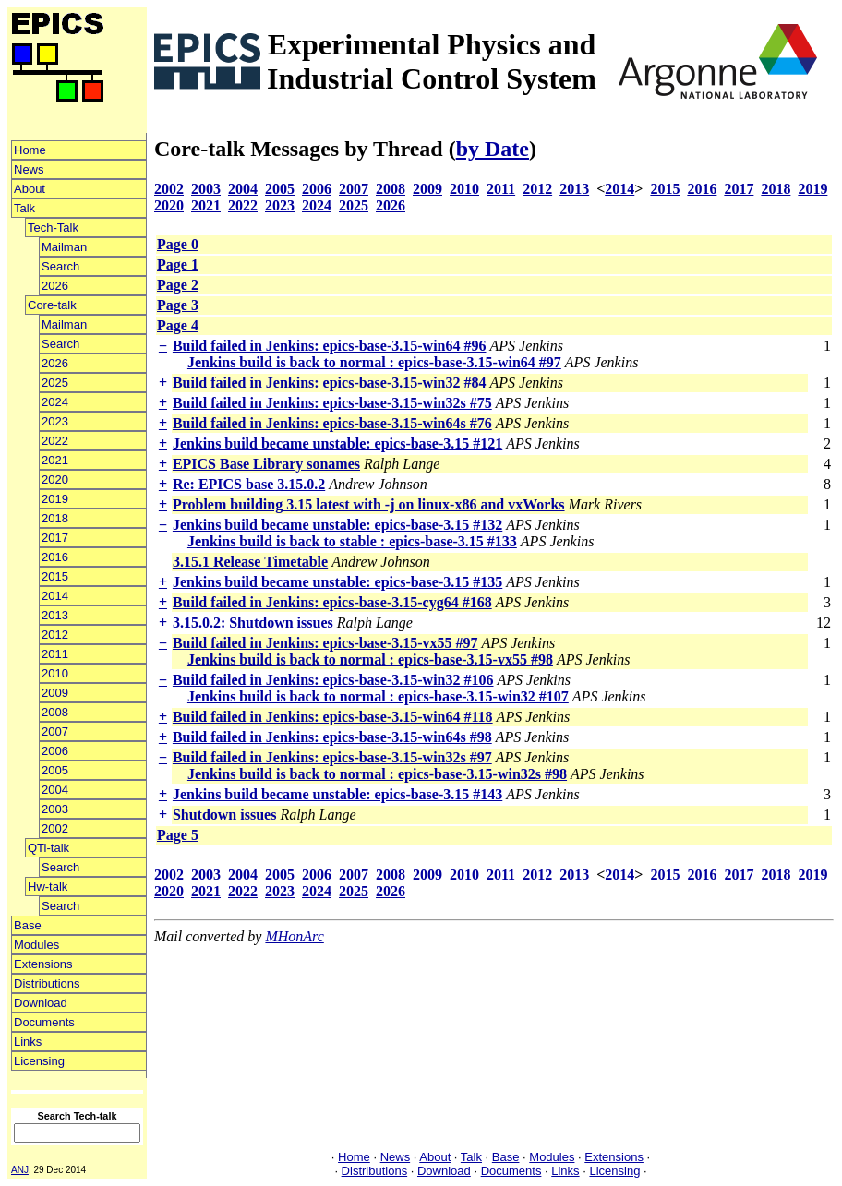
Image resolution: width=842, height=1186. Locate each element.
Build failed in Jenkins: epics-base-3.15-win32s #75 (332, 403)
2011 (55, 654)
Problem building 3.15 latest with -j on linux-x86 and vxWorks (369, 504)
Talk (24, 208)
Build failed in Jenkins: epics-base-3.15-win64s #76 (332, 423)
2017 (55, 538)
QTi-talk (48, 848)
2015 (55, 576)
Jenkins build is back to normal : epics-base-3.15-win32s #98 (377, 774)
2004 (55, 790)
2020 (55, 479)
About (29, 189)
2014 (55, 596)
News (29, 169)
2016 (55, 557)
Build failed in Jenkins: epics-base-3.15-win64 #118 (333, 717)
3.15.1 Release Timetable (250, 561)
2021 (55, 460)
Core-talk (52, 305)
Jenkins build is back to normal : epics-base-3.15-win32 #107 (378, 696)
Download (40, 1003)
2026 (55, 286)
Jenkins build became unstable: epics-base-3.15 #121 (337, 443)
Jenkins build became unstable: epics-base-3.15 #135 (337, 582)
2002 (55, 828)
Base (28, 925)
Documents (44, 1022)
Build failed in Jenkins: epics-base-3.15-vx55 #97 (325, 643)
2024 (55, 402)
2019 (55, 499)
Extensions (43, 964)
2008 (55, 712)
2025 (55, 382)
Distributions (47, 983)
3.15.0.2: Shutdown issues (253, 622)
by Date (492, 149)
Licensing (39, 1061)
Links (28, 1041)
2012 (55, 634)
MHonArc (294, 936)
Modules (36, 945)
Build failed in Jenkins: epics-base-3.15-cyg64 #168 (332, 602)
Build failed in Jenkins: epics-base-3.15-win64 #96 (330, 345)
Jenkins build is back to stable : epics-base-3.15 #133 (352, 541)
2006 (55, 751)
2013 (55, 615)
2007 (55, 731)
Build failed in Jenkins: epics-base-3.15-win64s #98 (332, 737)
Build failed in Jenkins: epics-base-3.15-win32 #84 (330, 382)
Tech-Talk (53, 227)
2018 (55, 518)
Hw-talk (47, 886)
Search (60, 266)
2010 (55, 673)
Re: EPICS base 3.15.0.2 (249, 484)
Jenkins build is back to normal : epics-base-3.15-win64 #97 (374, 362)
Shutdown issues (225, 814)
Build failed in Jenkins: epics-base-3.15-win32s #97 (332, 757)
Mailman (64, 247)
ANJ (20, 1170)
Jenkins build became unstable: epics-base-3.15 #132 (337, 525)
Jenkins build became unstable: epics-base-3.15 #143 (337, 794)
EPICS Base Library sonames (266, 464)
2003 (55, 809)
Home (30, 150)
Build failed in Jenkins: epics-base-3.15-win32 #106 (333, 680)
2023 (55, 421)
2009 (55, 693)
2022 (55, 441)
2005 (55, 770)
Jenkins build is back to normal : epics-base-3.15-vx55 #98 (370, 659)
